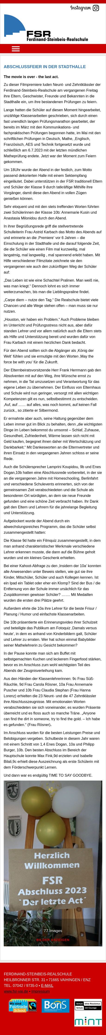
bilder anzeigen (53, 940)
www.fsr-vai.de (16, 991)
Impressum (40, 991)
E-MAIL (47, 986)
